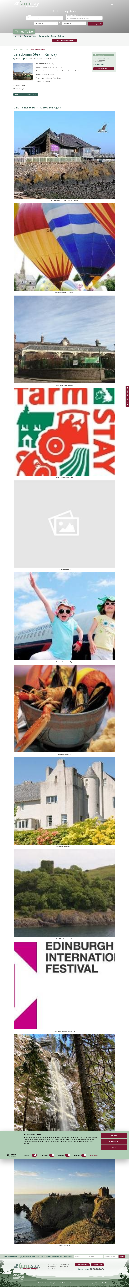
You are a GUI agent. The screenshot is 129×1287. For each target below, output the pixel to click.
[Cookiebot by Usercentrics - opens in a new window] (11, 1283)
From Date (29, 23)
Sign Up (122, 1256)
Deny (114, 1275)
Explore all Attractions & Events (25, 94)
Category (29, 15)
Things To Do (24, 49)
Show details (94, 1283)
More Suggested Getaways (65, 40)
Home (15, 49)
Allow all (114, 1263)
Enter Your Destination (74, 15)
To (60, 23)
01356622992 (98, 64)
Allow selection (114, 1269)
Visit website (101, 68)
